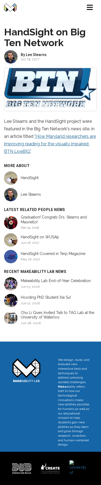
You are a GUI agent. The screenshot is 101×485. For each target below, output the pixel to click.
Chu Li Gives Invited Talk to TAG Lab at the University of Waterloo (57, 315)
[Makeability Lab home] (10, 7)
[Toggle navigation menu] (90, 7)
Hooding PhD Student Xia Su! (46, 297)
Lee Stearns (36, 55)
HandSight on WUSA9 (40, 237)
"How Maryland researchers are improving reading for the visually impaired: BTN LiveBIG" (50, 144)
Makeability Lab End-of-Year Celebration (56, 281)
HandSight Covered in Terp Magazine (53, 253)
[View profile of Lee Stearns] (11, 57)
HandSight (30, 178)
